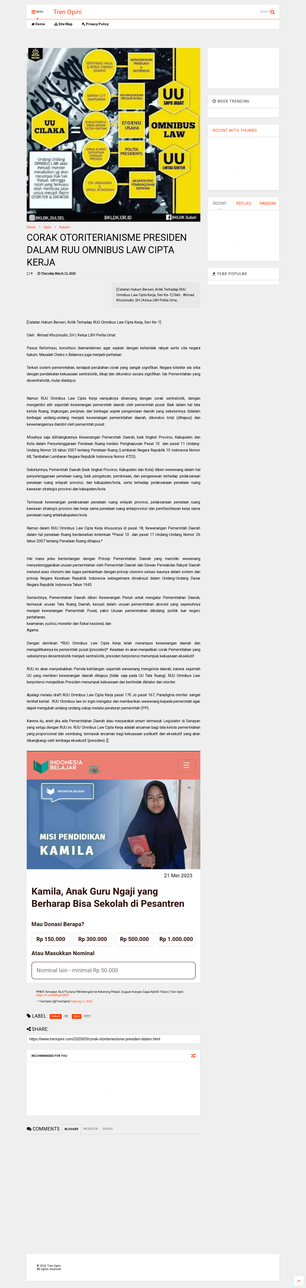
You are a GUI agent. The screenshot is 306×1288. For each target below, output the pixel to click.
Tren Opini (67, 12)
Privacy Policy (95, 24)
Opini (47, 227)
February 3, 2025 (81, 1001)
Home (38, 24)
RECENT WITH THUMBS (235, 130)
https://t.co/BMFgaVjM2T (52, 995)
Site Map (63, 24)
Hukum (64, 227)
